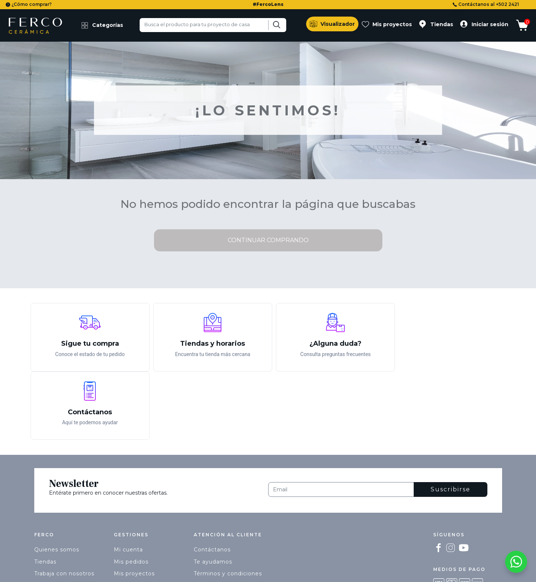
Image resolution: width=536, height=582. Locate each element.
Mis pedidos (131, 493)
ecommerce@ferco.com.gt (233, 541)
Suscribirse (450, 420)
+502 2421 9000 (217, 529)
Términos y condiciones (228, 505)
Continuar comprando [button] (268, 240)
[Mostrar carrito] (525, 26)
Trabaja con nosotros (64, 505)
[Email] (341, 421)
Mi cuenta (128, 481)
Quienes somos (56, 481)
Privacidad (209, 517)
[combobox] (213, 25)
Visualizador (337, 24)
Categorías (102, 25)
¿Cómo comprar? (29, 4)
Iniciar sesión (490, 24)
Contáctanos (212, 481)
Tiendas (441, 24)
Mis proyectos (392, 24)
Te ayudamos (213, 493)
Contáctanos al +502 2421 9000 (485, 8)
